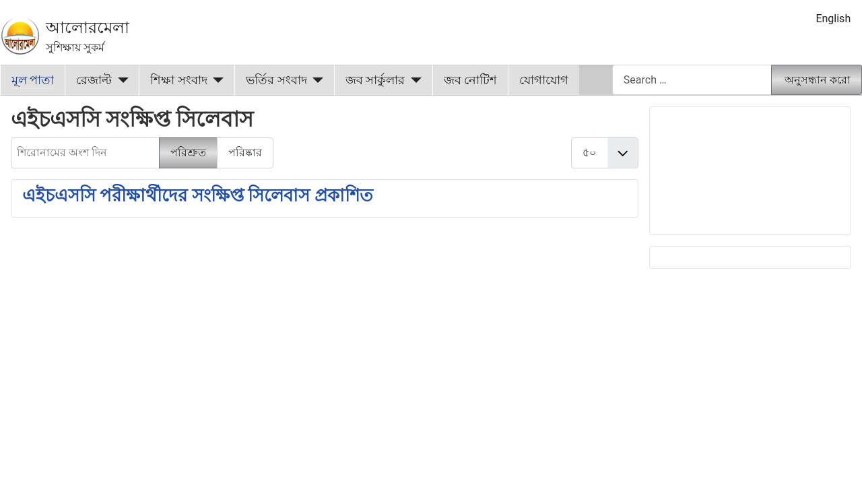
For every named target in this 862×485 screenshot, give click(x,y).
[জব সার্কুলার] (413, 80)
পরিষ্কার (245, 152)
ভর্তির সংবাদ (276, 80)
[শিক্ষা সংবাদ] (215, 80)
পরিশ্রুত (188, 152)
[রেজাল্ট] (120, 80)
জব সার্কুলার (375, 80)
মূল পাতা (32, 80)
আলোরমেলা (87, 27)
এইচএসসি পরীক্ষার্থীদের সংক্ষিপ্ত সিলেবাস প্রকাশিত (197, 195)
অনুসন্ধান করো (818, 79)
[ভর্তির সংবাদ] (315, 80)
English (833, 18)
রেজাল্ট (94, 80)
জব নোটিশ (470, 80)
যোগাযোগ (543, 80)
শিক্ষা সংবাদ (178, 80)
